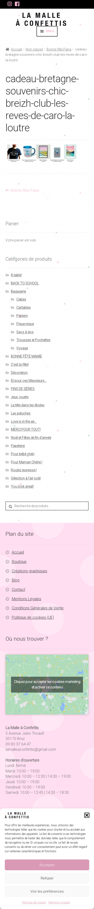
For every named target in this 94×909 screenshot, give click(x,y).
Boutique (19, 561)
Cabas (21, 299)
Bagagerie (18, 291)
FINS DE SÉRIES (23, 389)
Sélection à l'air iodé (26, 478)
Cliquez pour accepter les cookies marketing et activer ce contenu (47, 684)
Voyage (22, 348)
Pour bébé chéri (22, 454)
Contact (18, 589)
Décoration (19, 373)
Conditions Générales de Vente (38, 608)
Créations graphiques (29, 571)
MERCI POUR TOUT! (26, 429)
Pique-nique (25, 324)
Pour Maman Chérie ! (26, 462)
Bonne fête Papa (59, 49)
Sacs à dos (25, 332)
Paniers (22, 316)
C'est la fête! (20, 364)
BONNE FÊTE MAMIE (26, 356)
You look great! (22, 486)
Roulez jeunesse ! (24, 470)
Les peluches (20, 413)
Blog (15, 580)
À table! (16, 275)
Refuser (47, 878)
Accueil (16, 49)
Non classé (34, 49)
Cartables (23, 307)
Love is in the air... (23, 421)
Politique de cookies (34, 902)
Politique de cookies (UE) (33, 617)
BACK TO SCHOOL (25, 283)
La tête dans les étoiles (27, 405)
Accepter (47, 865)
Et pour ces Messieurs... (29, 381)
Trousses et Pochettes (33, 340)
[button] (86, 815)
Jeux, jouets (20, 397)
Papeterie (18, 446)
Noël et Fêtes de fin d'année (31, 438)
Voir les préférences (47, 891)
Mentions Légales (59, 902)
